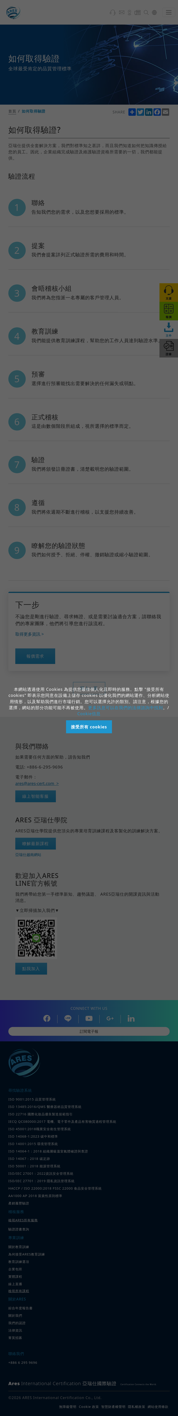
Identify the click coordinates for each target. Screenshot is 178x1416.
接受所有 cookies (89, 727)
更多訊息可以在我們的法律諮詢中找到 (125, 707)
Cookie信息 (89, 713)
